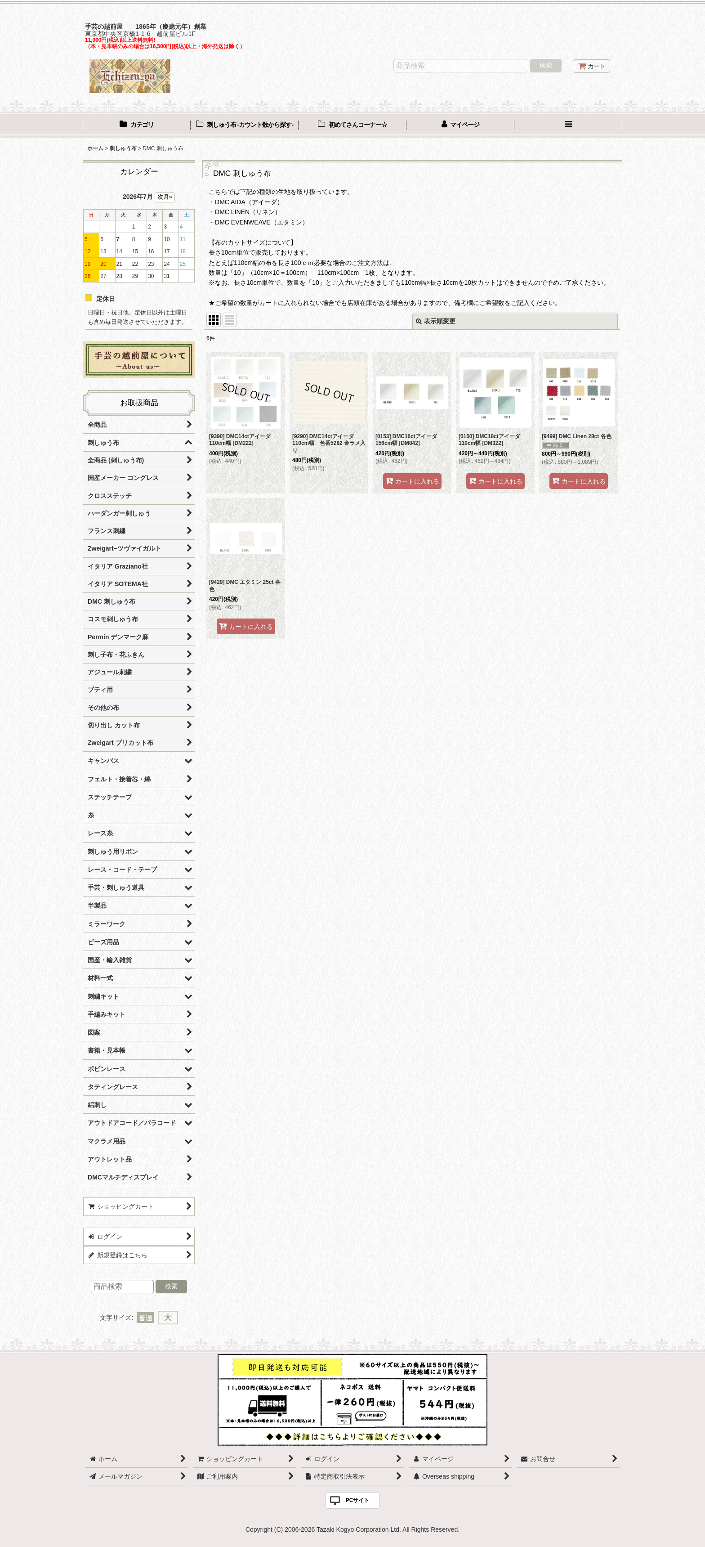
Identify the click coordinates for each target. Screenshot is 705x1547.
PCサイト (358, 1500)
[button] (568, 125)
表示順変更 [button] (435, 321)
